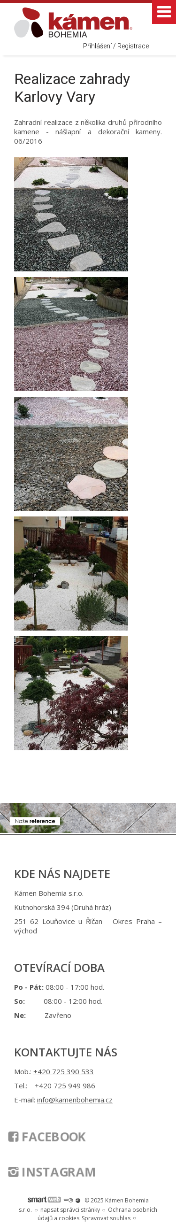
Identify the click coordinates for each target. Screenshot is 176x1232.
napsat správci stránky (70, 1210)
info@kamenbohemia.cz (75, 1099)
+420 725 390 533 (63, 1071)
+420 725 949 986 (65, 1085)
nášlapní (68, 131)
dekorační (113, 131)
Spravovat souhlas (106, 1218)
